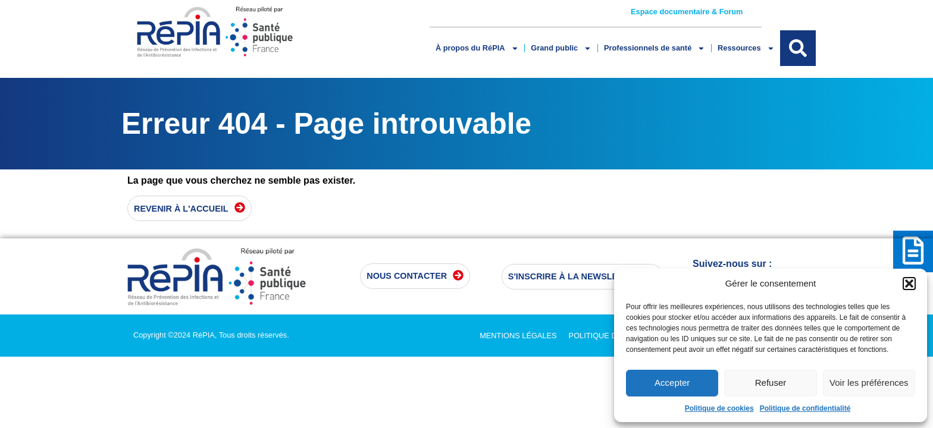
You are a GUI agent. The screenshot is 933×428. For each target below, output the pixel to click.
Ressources (746, 48)
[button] (909, 283)
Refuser (771, 382)
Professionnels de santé (654, 48)
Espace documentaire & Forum (687, 11)
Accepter (672, 382)
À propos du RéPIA (477, 48)
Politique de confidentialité (805, 408)
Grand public (561, 48)
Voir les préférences (869, 382)
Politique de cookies (719, 408)
